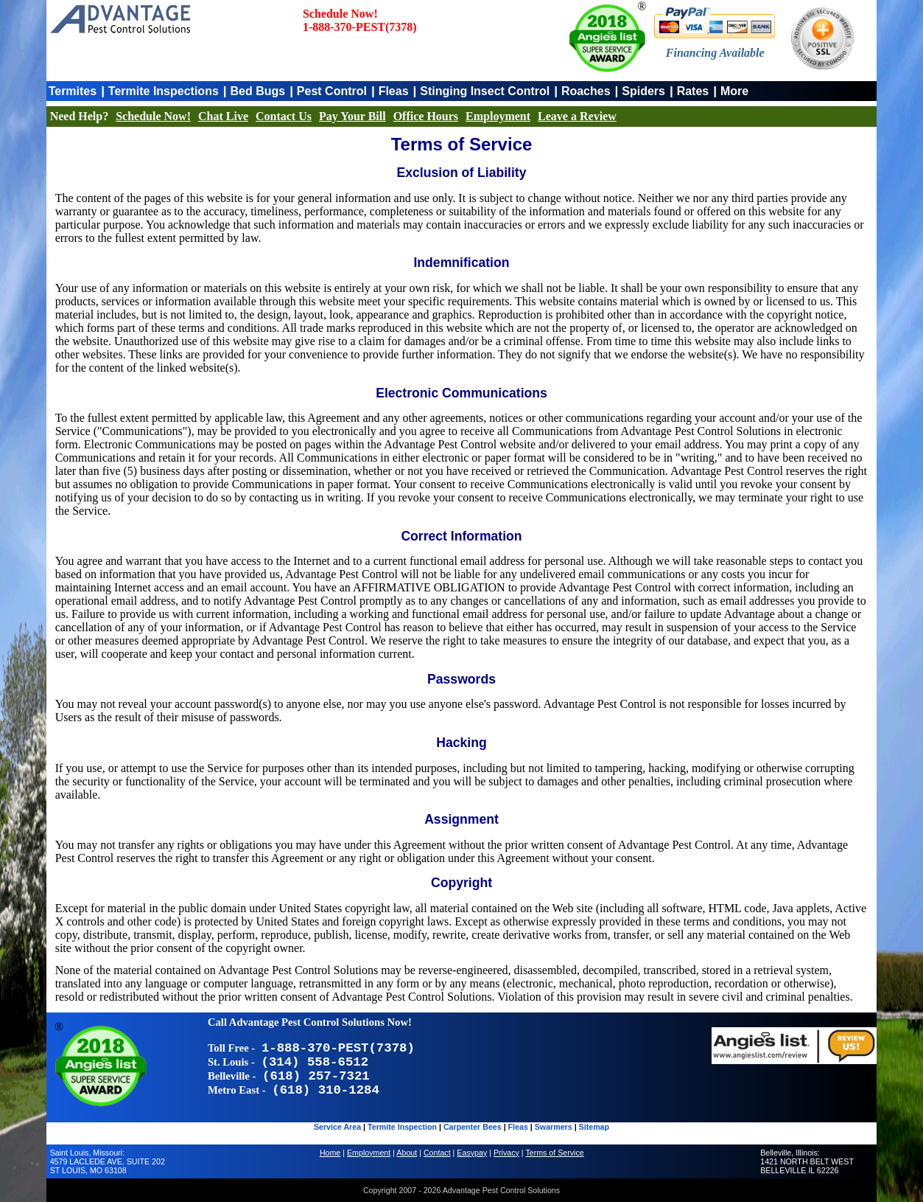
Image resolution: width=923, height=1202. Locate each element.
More (734, 91)
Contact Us (284, 116)
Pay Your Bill (352, 116)
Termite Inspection (402, 1126)
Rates (693, 91)
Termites (73, 91)
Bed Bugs (257, 91)
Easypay (472, 1152)
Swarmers (553, 1126)
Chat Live (223, 116)
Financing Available (715, 52)
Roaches (586, 91)
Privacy (506, 1152)
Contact (437, 1152)
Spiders (643, 91)
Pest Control (332, 91)
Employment (498, 116)
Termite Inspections (163, 91)
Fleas (394, 91)
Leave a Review (577, 116)
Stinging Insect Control (485, 91)
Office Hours (425, 116)
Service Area (337, 1126)
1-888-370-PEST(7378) (360, 27)
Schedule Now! (153, 116)
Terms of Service (554, 1152)
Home (330, 1152)
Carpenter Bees (472, 1126)
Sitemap (594, 1126)
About (406, 1152)
